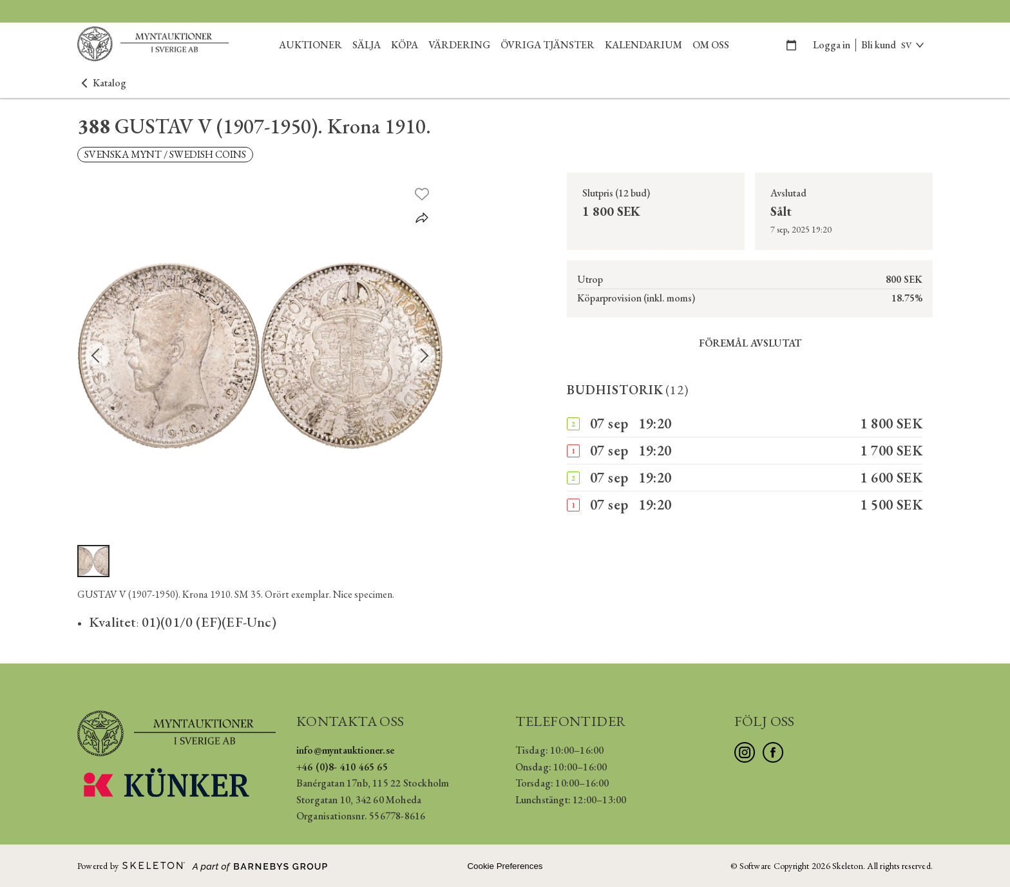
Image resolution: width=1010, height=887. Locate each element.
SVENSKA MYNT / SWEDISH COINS (165, 154)
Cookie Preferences (504, 866)
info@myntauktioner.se (345, 750)
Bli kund (878, 45)
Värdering (459, 45)
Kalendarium (643, 45)
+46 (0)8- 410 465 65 (342, 767)
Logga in (831, 45)
